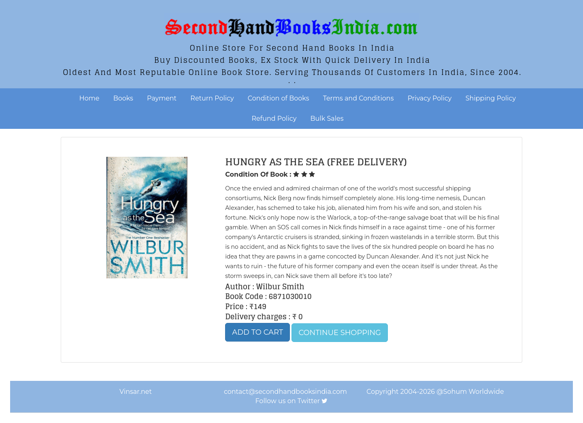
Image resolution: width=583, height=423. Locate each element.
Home (89, 98)
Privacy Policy (430, 98)
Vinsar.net (135, 391)
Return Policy (212, 98)
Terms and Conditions (358, 98)
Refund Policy (274, 118)
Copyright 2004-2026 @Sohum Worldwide (435, 391)
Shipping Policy (491, 98)
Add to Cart (257, 332)
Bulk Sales (327, 118)
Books (123, 98)
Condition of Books (278, 98)
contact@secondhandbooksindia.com (285, 391)
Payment (162, 98)
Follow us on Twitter (287, 401)
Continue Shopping (339, 332)
